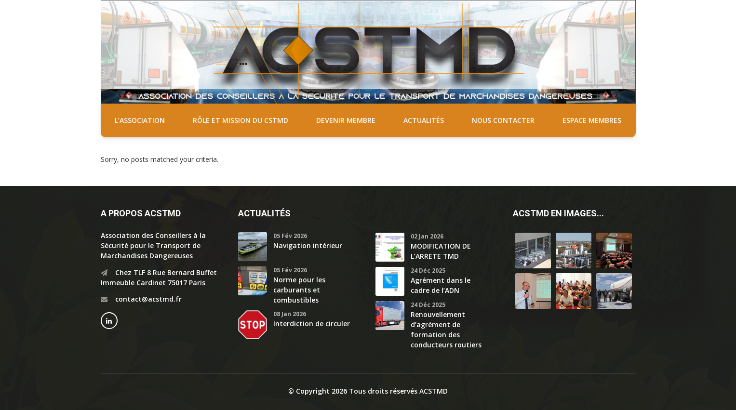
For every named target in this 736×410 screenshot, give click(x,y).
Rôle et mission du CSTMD (240, 120)
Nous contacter (503, 120)
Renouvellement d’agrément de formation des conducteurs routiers (446, 329)
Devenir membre (345, 120)
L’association (140, 120)
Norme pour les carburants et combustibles (299, 289)
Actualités (423, 120)
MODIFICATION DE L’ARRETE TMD (441, 251)
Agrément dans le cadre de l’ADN (440, 285)
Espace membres (591, 120)
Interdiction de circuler (311, 323)
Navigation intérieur (307, 245)
